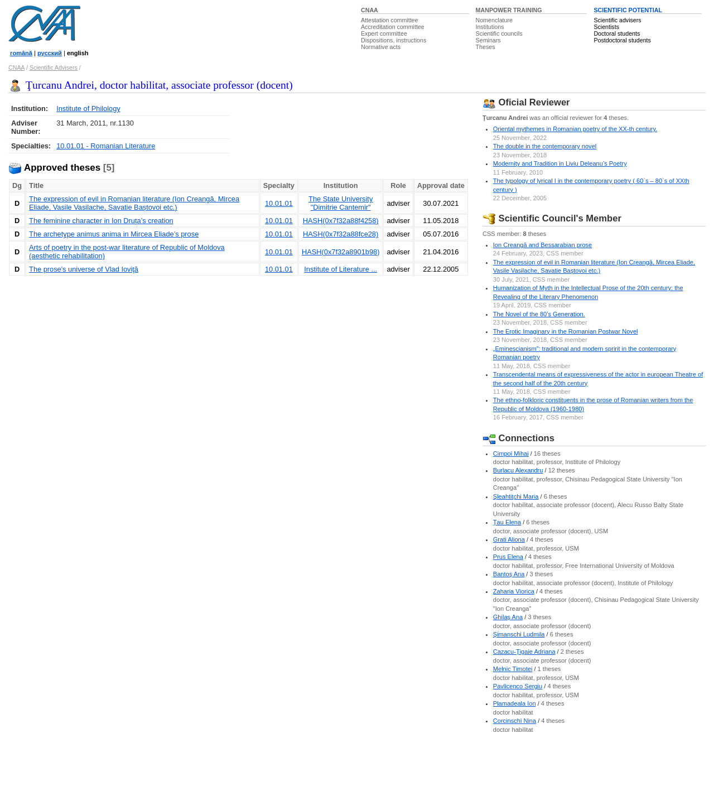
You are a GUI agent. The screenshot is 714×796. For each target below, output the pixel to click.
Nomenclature (494, 20)
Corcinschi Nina (514, 720)
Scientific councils (499, 33)
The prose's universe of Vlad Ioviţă (83, 269)
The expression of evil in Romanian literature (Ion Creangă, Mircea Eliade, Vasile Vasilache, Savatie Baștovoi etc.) (134, 203)
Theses (485, 47)
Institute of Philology (88, 108)
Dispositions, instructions (393, 40)
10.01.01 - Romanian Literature (105, 146)
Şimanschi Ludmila (519, 634)
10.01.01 (279, 203)
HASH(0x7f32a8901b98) (340, 252)
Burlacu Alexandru (518, 470)
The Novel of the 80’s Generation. (539, 314)
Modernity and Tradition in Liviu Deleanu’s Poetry (560, 163)
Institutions (490, 26)
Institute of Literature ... (340, 269)
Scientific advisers (617, 20)
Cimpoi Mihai (511, 453)
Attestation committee (389, 20)
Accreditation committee (392, 26)
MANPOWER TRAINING (509, 10)
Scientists (606, 26)
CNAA (369, 10)
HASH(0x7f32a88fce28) (340, 234)
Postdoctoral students (622, 40)
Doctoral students (617, 33)
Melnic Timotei (513, 668)
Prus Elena (508, 556)
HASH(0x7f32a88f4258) (341, 220)
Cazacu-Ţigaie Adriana (524, 651)
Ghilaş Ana (508, 617)
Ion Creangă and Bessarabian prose (542, 245)
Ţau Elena (507, 522)
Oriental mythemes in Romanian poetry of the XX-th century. (575, 129)
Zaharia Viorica (513, 591)
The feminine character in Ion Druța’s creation (101, 220)
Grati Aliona (509, 539)
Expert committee (384, 33)
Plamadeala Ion (514, 703)
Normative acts (381, 47)
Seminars (488, 40)
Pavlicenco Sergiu (517, 686)
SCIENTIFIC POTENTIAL (628, 10)
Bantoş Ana (509, 574)
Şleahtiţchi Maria (516, 496)
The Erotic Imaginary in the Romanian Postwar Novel (565, 331)
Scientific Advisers (54, 67)
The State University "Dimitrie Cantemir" (340, 203)
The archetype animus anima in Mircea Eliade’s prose (114, 234)
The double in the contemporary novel (544, 146)
